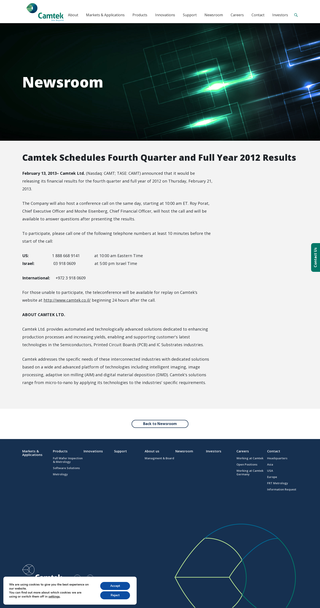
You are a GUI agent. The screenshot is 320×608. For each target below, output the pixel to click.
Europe (272, 477)
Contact (258, 15)
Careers (237, 15)
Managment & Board (159, 458)
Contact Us (315, 257)
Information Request (281, 489)
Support (190, 15)
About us (152, 451)
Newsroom (213, 15)
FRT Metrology (277, 483)
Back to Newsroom (160, 423)
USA (270, 470)
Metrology (60, 474)
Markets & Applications (105, 15)
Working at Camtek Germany (249, 472)
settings (54, 597)
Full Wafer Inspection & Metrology (68, 460)
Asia (270, 464)
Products (139, 15)
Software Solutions (66, 468)
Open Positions (246, 464)
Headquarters (277, 458)
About (73, 15)
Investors (280, 15)
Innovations (165, 15)
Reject (115, 595)
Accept (115, 586)
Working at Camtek (249, 458)
